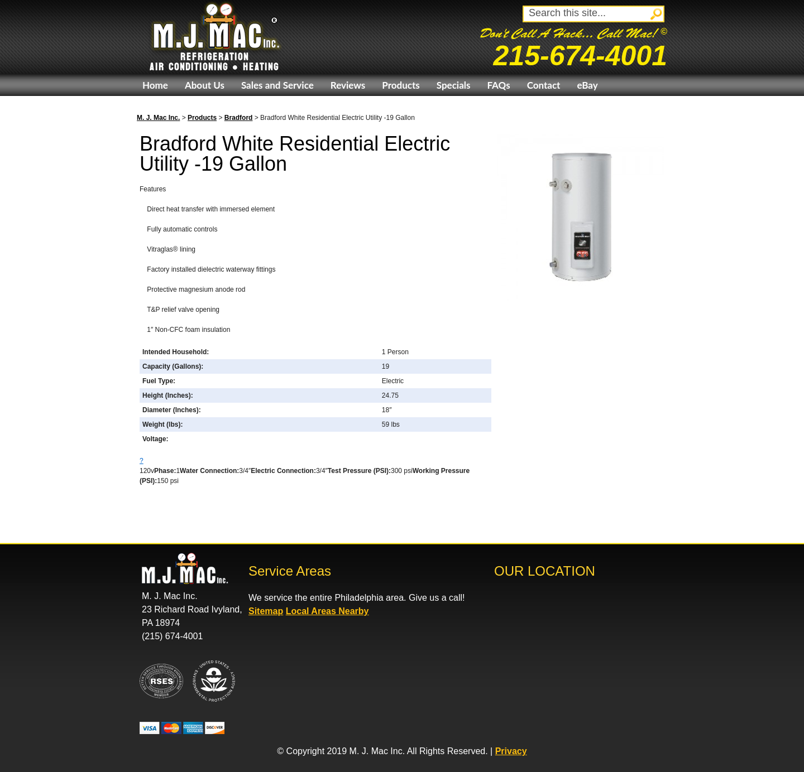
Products (400, 85)
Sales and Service (277, 85)
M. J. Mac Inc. (158, 118)
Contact (544, 85)
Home (155, 85)
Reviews (348, 85)
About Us (204, 85)
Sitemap (265, 611)
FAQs (498, 85)
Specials (454, 85)
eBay (587, 85)
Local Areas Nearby (327, 611)
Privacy (511, 751)
